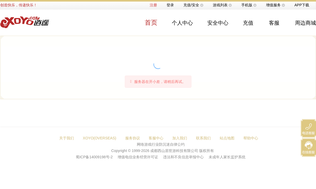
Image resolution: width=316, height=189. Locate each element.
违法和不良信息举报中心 (183, 157)
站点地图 (227, 138)
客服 (274, 23)
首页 (151, 22)
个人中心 (182, 23)
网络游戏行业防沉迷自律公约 (161, 144)
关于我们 (66, 138)
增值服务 (273, 5)
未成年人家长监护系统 (227, 157)
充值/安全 (191, 5)
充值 (248, 23)
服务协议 (132, 138)
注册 (153, 5)
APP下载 (301, 5)
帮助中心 (250, 138)
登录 (170, 5)
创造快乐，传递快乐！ (18, 5)
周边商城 (305, 23)
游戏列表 (220, 5)
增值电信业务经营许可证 (138, 157)
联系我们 (203, 138)
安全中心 (217, 23)
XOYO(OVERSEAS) (99, 138)
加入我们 (179, 138)
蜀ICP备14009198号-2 (94, 157)
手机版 (246, 5)
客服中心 (156, 138)
